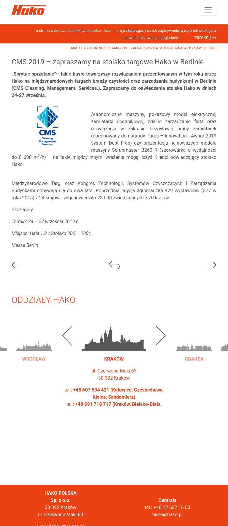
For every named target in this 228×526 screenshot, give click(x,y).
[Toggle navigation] (208, 10)
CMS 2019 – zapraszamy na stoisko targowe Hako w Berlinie (164, 48)
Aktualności (97, 48)
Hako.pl (76, 48)
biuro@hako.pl (167, 514)
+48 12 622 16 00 (171, 507)
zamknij (205, 37)
